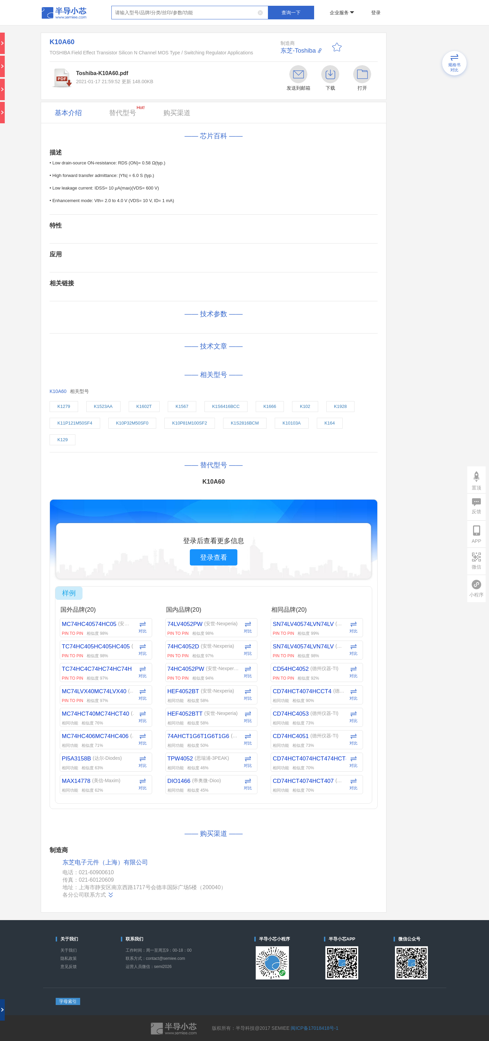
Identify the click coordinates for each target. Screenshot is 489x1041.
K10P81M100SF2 (189, 423)
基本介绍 (68, 112)
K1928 (340, 406)
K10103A (292, 423)
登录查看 (213, 557)
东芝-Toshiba (298, 50)
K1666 (270, 406)
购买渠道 (177, 112)
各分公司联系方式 (88, 895)
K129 (62, 439)
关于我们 (68, 950)
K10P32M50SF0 (132, 423)
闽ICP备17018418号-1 (314, 1028)
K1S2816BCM (245, 423)
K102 (305, 406)
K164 (330, 423)
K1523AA (103, 406)
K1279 (63, 406)
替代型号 (127, 110)
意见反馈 (68, 966)
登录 (376, 12)
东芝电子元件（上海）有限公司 (105, 862)
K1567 (182, 406)
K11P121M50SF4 (74, 423)
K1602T (144, 406)
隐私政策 (68, 958)
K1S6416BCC (226, 406)
